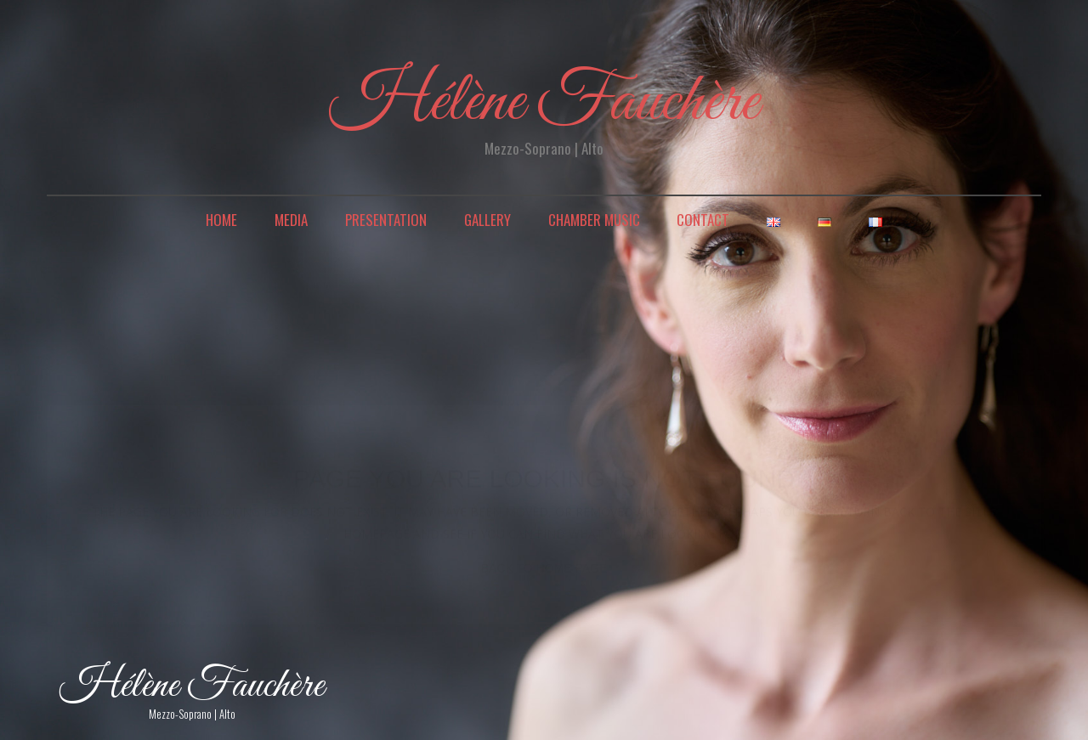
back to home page (544, 552)
